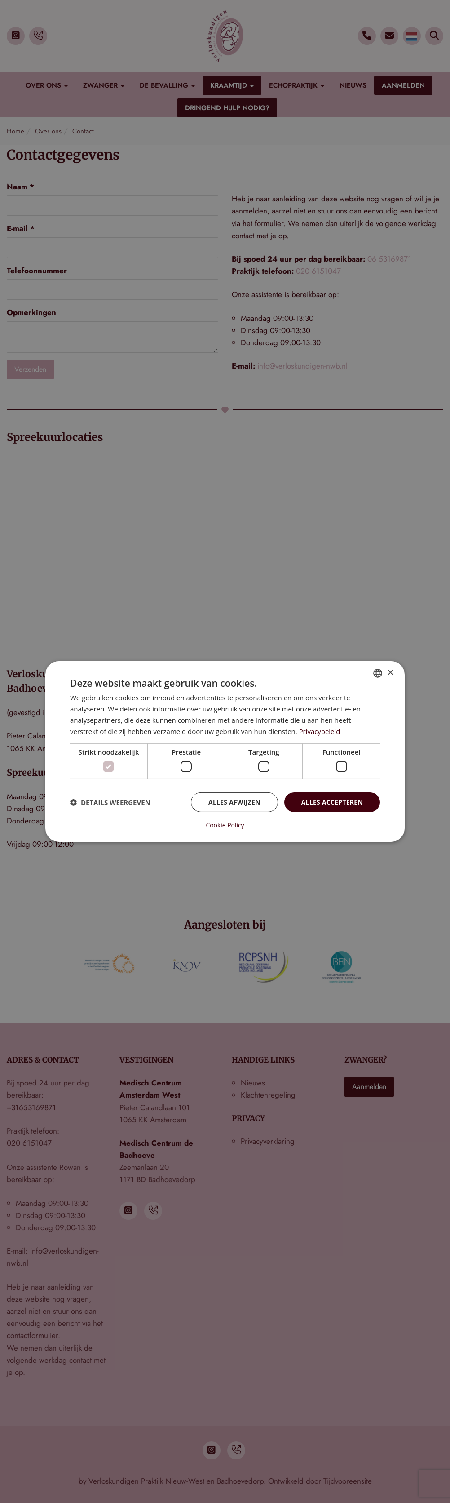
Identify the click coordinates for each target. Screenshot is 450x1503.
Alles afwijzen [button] (233, 802)
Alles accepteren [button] (331, 802)
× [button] (390, 672)
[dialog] (225, 751)
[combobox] (377, 673)
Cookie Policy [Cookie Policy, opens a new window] (225, 825)
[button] (110, 802)
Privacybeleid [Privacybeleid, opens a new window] (319, 730)
